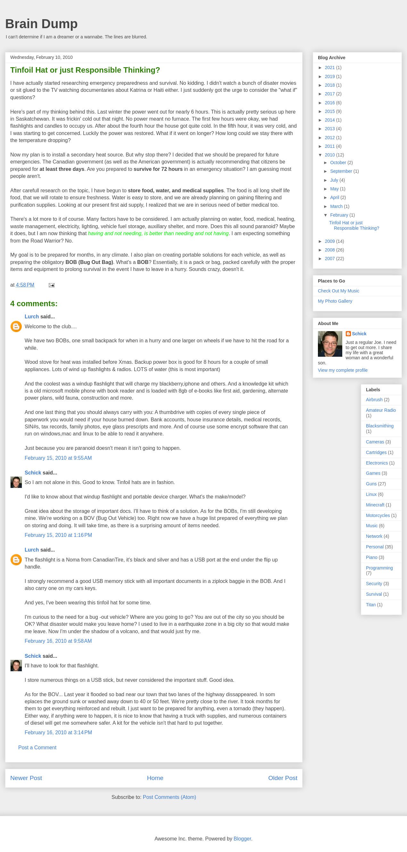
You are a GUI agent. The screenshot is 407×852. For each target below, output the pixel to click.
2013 (330, 128)
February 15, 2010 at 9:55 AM (58, 458)
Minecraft (375, 504)
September (341, 171)
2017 (330, 93)
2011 (330, 146)
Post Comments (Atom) (169, 797)
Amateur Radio (381, 410)
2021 (330, 67)
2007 (330, 258)
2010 (330, 154)
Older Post (282, 778)
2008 (330, 249)
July (334, 180)
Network (374, 536)
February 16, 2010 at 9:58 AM (58, 641)
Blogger (242, 838)
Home (155, 778)
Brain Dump (41, 24)
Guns (371, 483)
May (335, 188)
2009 (330, 241)
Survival (374, 594)
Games (373, 473)
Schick (33, 472)
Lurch (32, 316)
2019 (330, 76)
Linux (371, 494)
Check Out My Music (338, 290)
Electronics (377, 463)
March (337, 206)
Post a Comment (37, 747)
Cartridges (376, 452)
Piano (372, 557)
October (338, 162)
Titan (371, 604)
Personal (375, 546)
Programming (379, 567)
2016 (330, 102)
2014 (330, 120)
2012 (330, 137)
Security (374, 583)
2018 (330, 85)
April (335, 197)
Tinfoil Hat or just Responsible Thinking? (354, 225)
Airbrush (374, 399)
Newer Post (26, 778)
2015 (330, 111)
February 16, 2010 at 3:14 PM (58, 732)
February (339, 215)
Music (372, 525)
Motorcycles (378, 515)
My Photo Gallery (335, 301)
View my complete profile (343, 370)
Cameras (375, 441)
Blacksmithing (380, 425)
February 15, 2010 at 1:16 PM (58, 535)
